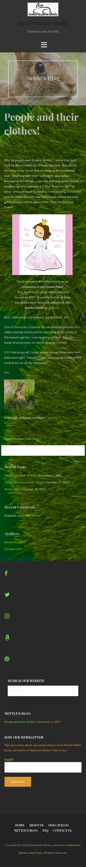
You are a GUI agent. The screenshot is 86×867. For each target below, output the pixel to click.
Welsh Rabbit (13, 489)
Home (19, 825)
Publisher (11, 147)
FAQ (45, 830)
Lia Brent (53, 308)
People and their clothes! (20, 475)
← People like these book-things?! (21, 438)
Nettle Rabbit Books (43, 23)
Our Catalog (58, 825)
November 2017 (14, 542)
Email (9, 759)
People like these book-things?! (25, 482)
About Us (36, 825)
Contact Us (62, 830)
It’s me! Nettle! (31, 515)
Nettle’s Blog (26, 830)
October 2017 (13, 549)
